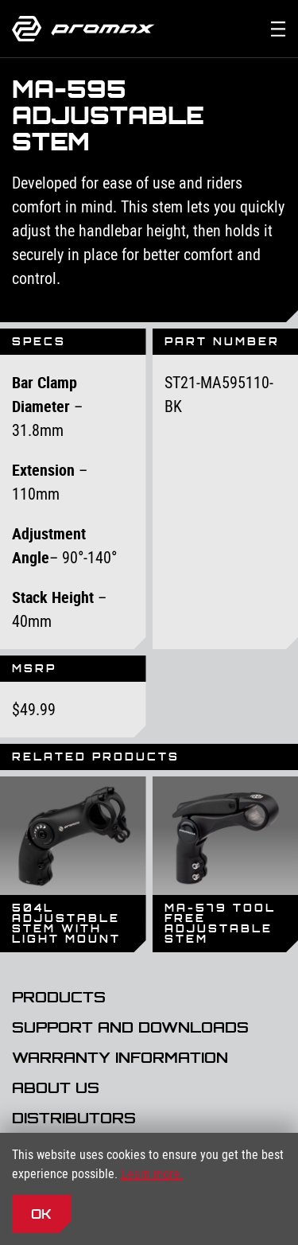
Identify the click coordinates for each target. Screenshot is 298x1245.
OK (41, 1214)
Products (59, 997)
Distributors (74, 1118)
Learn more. (152, 1173)
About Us (55, 1088)
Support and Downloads (130, 1028)
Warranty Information (120, 1058)
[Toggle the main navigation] (278, 29)
